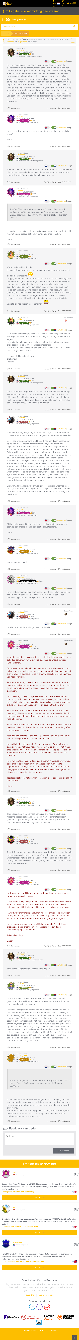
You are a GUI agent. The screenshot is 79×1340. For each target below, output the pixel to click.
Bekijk (39, 1197)
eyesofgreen (22, 1055)
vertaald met (64, 61)
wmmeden (21, 50)
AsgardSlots (17, 1242)
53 (75, 1243)
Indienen (65, 1150)
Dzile (14, 1172)
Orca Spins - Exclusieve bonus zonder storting (20, 1226)
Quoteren (50, 108)
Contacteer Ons (46, 1295)
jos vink (20, 547)
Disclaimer (26, 1330)
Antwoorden (66, 108)
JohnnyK (20, 577)
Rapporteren (13, 108)
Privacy (34, 1330)
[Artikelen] (54, 3)
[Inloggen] (68, 3)
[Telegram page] (32, 1307)
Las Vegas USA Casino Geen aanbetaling (18, 1191)
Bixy (14, 1207)
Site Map (54, 1330)
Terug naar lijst (14, 19)
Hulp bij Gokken (43, 1330)
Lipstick (20, 642)
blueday (20, 116)
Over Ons (30, 1295)
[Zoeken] (75, 26)
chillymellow (21, 417)
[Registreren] (63, 3)
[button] (74, 1191)
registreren (22, 41)
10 (75, 1208)
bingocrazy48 (22, 837)
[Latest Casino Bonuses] (7, 3)
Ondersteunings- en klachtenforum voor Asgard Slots (23, 1261)
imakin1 (19, 319)
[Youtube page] (47, 1307)
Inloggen (10, 41)
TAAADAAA (21, 983)
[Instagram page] (39, 1307)
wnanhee (20, 252)
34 (75, 1173)
